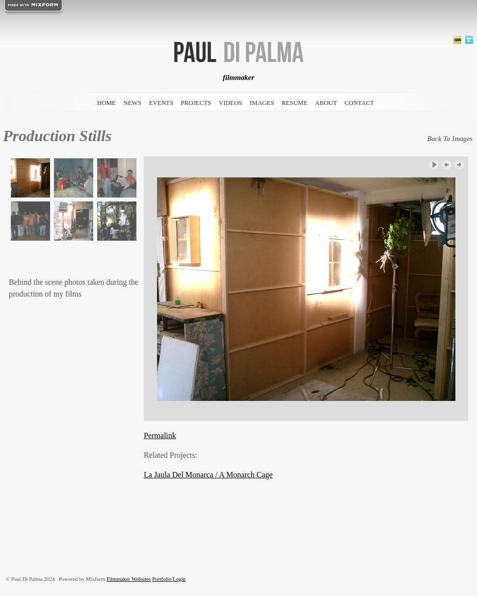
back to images (450, 139)
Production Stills (57, 136)
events (161, 102)
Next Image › (459, 165)
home (106, 102)
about (326, 102)
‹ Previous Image (446, 165)
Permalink (160, 435)
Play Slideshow (434, 165)
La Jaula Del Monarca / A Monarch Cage (208, 475)
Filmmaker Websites (128, 579)
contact (359, 102)
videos (230, 102)
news (132, 102)
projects (196, 102)
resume (295, 102)
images (262, 102)
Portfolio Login (169, 579)
